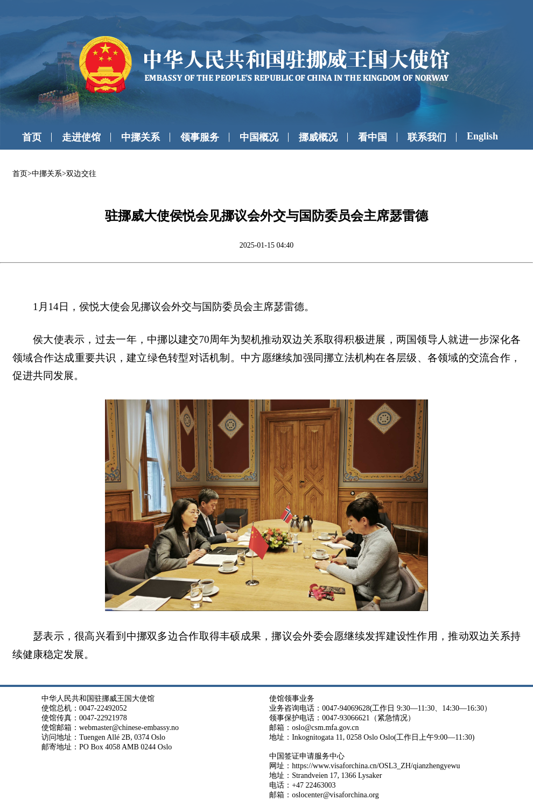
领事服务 (199, 137)
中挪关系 (140, 137)
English (482, 136)
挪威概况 (318, 137)
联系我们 (427, 137)
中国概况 (259, 137)
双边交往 (81, 174)
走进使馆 (81, 137)
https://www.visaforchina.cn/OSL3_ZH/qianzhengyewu (376, 766)
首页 (31, 137)
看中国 (372, 137)
